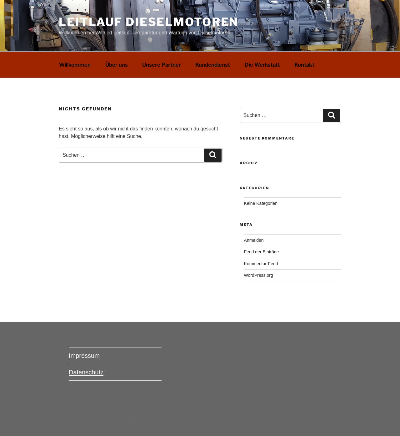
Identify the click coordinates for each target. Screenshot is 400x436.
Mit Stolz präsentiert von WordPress (97, 418)
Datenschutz (86, 372)
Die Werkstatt (262, 65)
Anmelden (254, 240)
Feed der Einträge (261, 251)
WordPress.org (258, 275)
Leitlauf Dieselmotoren (148, 22)
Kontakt (304, 65)
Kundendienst (212, 65)
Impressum (84, 355)
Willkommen (75, 65)
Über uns (116, 65)
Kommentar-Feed (261, 263)
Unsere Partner (161, 65)
